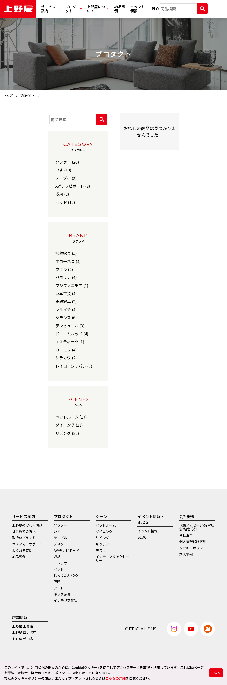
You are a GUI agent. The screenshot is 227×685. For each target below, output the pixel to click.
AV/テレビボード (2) (72, 186)
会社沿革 (186, 535)
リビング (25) (67, 433)
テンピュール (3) (70, 326)
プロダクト (73, 8)
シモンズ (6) (66, 317)
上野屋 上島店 (22, 626)
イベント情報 (137, 8)
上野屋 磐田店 (22, 639)
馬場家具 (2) (66, 301)
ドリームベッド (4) (71, 333)
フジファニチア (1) (71, 285)
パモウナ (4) (66, 277)
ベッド (59, 569)
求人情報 (186, 554)
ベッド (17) (65, 202)
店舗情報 (19, 617)
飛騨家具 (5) (66, 253)
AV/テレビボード (66, 550)
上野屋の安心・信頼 (27, 525)
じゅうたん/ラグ (66, 575)
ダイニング (104, 531)
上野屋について (98, 8)
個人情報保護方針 (192, 541)
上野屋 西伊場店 (24, 632)
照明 (57, 582)
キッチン (102, 544)
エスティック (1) (69, 341)
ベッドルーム (106, 525)
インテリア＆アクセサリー (112, 558)
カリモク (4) (66, 350)
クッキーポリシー (192, 548)
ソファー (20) (67, 162)
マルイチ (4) (66, 309)
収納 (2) (62, 194)
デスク (59, 544)
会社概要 (187, 516)
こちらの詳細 (115, 678)
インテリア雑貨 (65, 600)
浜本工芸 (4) (66, 293)
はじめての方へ (24, 531)
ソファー (60, 525)
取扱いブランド (24, 538)
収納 (57, 557)
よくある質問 (22, 550)
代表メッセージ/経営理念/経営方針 (196, 527)
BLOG (155, 8)
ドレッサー (62, 563)
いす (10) (63, 170)
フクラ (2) (64, 269)
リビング (102, 538)
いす (57, 531)
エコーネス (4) (68, 261)
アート (59, 588)
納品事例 (119, 8)
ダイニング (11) (69, 425)
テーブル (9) (66, 178)
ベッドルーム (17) (71, 417)
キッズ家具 (62, 594)
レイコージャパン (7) (73, 366)
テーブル (60, 538)
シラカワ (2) (66, 358)
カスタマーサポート (27, 544)
